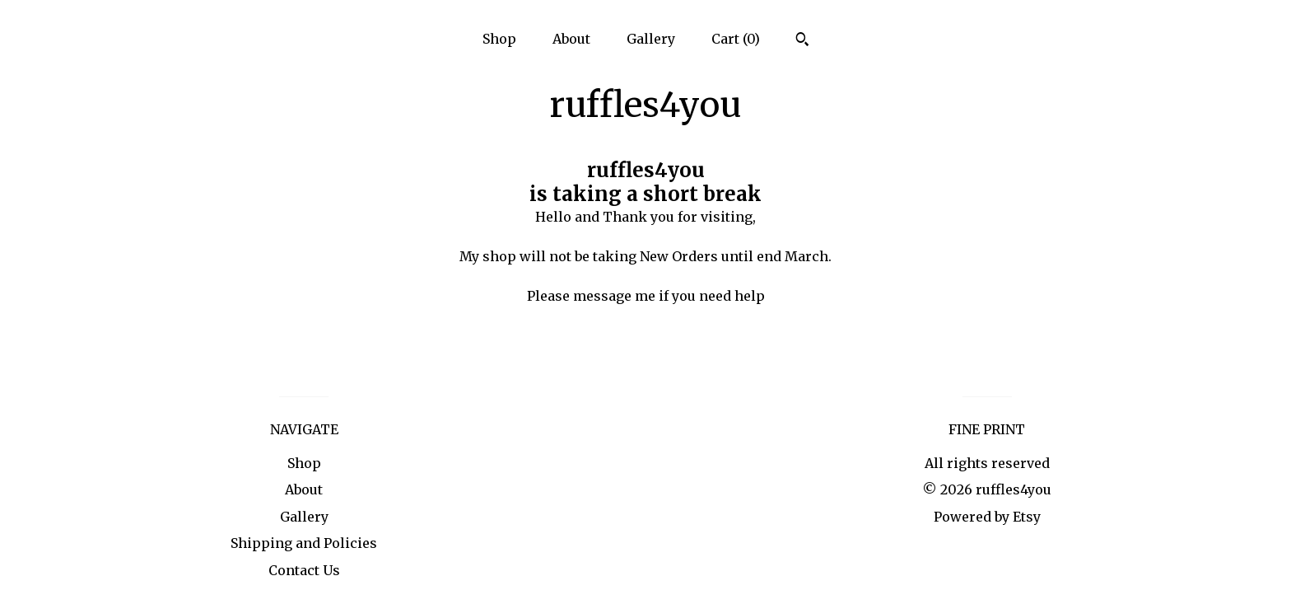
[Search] (802, 41)
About (571, 38)
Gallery (651, 38)
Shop (499, 38)
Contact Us (304, 570)
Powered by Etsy (987, 516)
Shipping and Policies (304, 543)
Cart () (735, 38)
